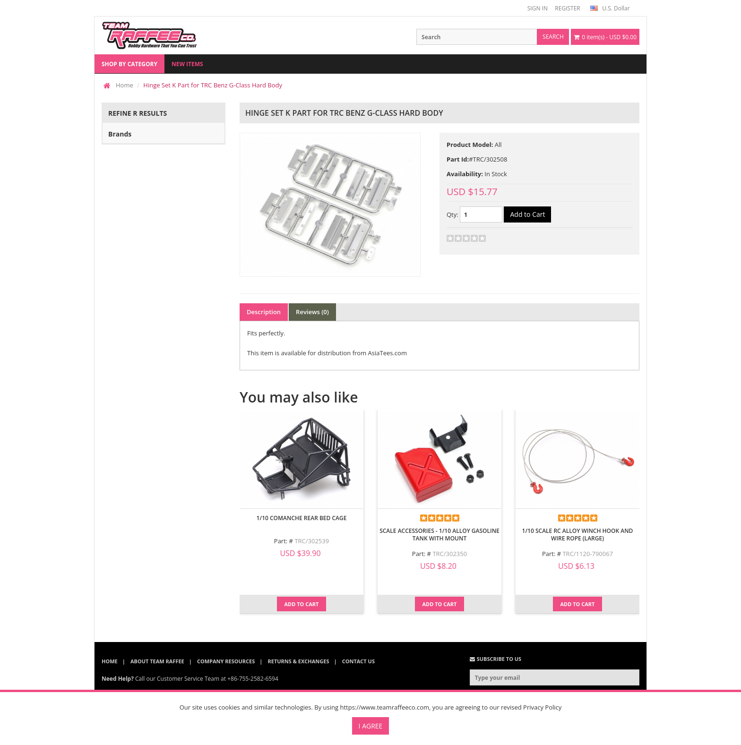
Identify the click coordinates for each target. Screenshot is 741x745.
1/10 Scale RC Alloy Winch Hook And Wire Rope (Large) (577, 534)
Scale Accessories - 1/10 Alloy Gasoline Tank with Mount (439, 534)
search (553, 37)
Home (124, 85)
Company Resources (226, 661)
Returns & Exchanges (298, 661)
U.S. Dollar (609, 8)
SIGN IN (537, 8)
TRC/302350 (449, 553)
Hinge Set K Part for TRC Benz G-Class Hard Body (212, 85)
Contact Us (358, 661)
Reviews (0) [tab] (312, 312)
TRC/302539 (311, 541)
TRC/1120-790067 (587, 553)
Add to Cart (301, 604)
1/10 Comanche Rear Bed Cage (302, 518)
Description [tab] (264, 312)
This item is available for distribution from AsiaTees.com (327, 353)
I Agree (371, 725)
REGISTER (567, 8)
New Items (187, 64)
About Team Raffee (157, 661)
